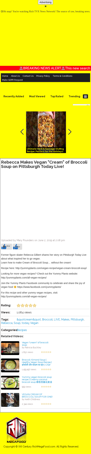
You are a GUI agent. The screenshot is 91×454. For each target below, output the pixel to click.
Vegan (34, 323)
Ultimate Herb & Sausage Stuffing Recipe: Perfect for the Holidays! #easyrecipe (45, 151)
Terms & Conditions (62, 76)
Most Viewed (37, 96)
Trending (74, 96)
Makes (65, 319)
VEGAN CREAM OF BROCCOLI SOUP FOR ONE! (37, 395)
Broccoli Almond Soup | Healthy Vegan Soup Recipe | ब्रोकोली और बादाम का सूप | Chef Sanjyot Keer (37, 363)
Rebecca (7, 323)
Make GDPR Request (12, 80)
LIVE (57, 319)
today (25, 323)
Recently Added (13, 96)
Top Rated (56, 96)
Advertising (45, 2)
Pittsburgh (77, 319)
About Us (15, 76)
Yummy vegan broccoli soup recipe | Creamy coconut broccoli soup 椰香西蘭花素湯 (37, 379)
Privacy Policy (43, 76)
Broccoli (47, 319)
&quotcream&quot (29, 319)
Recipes (22, 330)
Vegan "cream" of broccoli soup (35, 343)
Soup (17, 323)
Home (5, 76)
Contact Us (28, 76)
